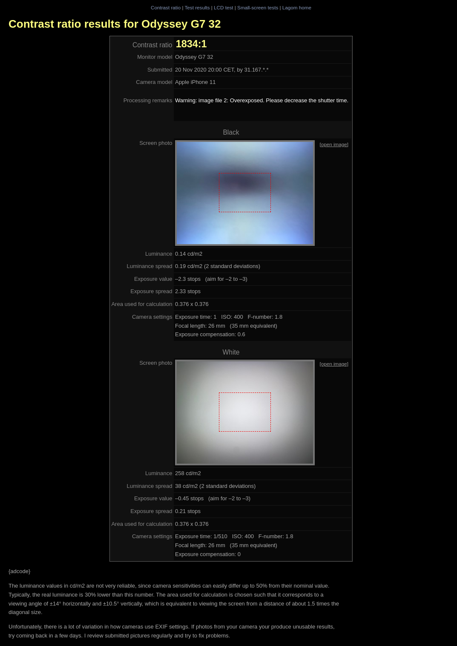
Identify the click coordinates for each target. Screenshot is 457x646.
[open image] (333, 144)
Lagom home (296, 7)
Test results (197, 7)
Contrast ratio (166, 7)
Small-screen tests (257, 7)
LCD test (223, 7)
